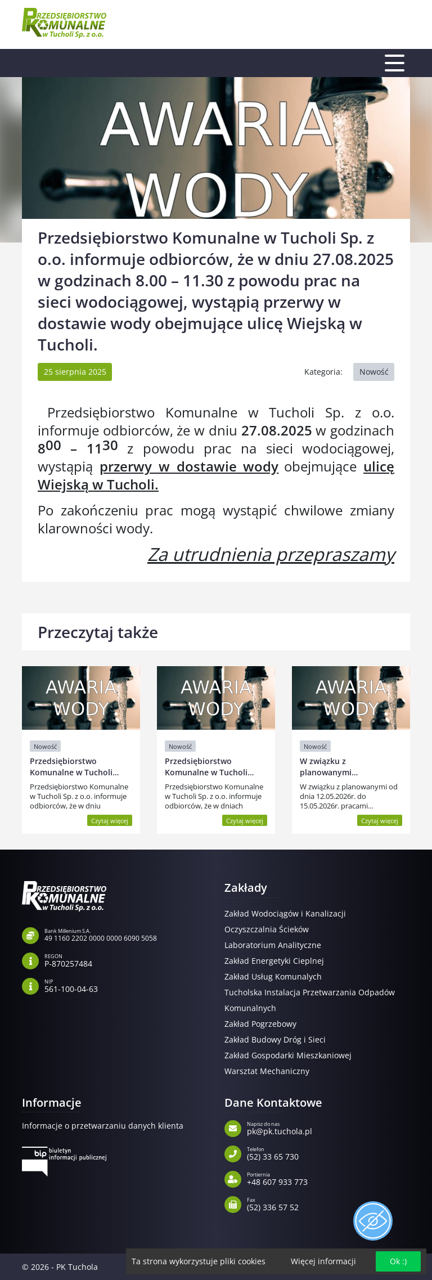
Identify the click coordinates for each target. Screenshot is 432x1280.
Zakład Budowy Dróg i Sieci (275, 1039)
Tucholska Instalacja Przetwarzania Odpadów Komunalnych (309, 1000)
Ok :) (398, 1261)
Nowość (374, 371)
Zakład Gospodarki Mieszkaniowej (288, 1055)
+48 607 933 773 (328, 1178)
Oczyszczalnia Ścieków (266, 929)
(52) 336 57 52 (328, 1203)
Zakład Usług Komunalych (273, 976)
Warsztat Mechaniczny (266, 1071)
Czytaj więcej (109, 820)
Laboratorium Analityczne (272, 945)
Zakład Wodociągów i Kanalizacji (285, 913)
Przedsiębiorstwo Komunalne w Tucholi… (74, 767)
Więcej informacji (323, 1261)
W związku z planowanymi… (329, 767)
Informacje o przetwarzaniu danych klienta (102, 1125)
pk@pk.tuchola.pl (328, 1127)
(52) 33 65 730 (328, 1153)
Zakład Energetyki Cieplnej (274, 960)
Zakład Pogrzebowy (260, 1023)
